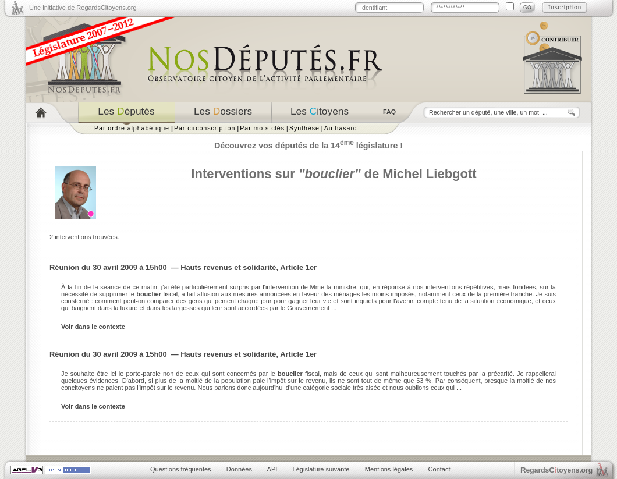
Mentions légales (389, 469)
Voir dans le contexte (93, 326)
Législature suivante (321, 469)
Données (239, 469)
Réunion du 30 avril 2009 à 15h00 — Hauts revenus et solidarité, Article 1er (183, 267)
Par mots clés (262, 128)
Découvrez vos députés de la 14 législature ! (308, 145)
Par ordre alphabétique (131, 128)
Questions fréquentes (180, 469)
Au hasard (340, 128)
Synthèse (304, 128)
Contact (439, 469)
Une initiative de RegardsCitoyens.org (83, 7)
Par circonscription (204, 128)
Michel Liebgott (429, 173)
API (272, 469)
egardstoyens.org (556, 470)
